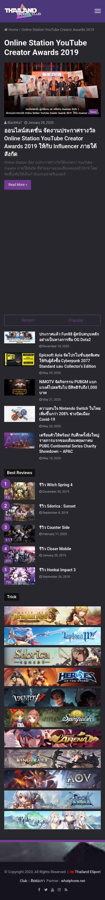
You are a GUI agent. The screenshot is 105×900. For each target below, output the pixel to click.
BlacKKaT (13, 123)
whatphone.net (73, 881)
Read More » (17, 185)
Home (11, 30)
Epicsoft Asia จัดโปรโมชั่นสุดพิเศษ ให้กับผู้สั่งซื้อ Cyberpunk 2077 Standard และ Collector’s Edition (69, 360)
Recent (28, 320)
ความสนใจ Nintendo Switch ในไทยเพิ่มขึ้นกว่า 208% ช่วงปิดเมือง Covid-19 (70, 414)
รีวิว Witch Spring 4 (56, 485)
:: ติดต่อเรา (36, 881)
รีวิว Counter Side (54, 527)
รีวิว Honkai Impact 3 (57, 570)
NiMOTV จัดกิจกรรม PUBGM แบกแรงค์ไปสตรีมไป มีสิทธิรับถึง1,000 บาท (68, 387)
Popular (76, 320)
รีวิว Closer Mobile (55, 549)
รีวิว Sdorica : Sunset (57, 506)
